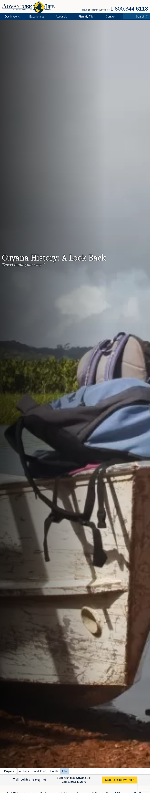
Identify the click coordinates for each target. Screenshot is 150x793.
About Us (61, 16)
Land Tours (39, 771)
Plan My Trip (85, 16)
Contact (110, 16)
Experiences (36, 16)
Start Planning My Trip (118, 779)
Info (64, 771)
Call (74, 781)
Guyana (9, 771)
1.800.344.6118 (129, 9)
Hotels (54, 771)
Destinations (12, 16)
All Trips (24, 771)
